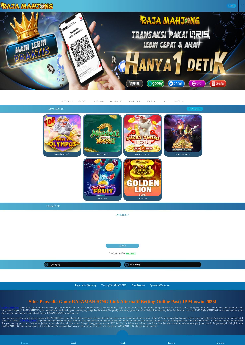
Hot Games (67, 98)
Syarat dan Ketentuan (160, 285)
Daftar (231, 5)
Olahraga (116, 98)
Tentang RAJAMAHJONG (114, 285)
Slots (82, 98)
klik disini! (131, 253)
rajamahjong (52, 265)
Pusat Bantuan (138, 285)
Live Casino (98, 98)
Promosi (171, 340)
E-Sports (179, 98)
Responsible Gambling (85, 285)
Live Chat (220, 340)
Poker (165, 98)
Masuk (122, 340)
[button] (242, 6)
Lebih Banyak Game (195, 109)
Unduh (122, 245)
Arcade (151, 98)
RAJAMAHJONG (10, 308)
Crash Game (134, 98)
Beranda (24, 340)
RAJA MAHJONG (28, 320)
